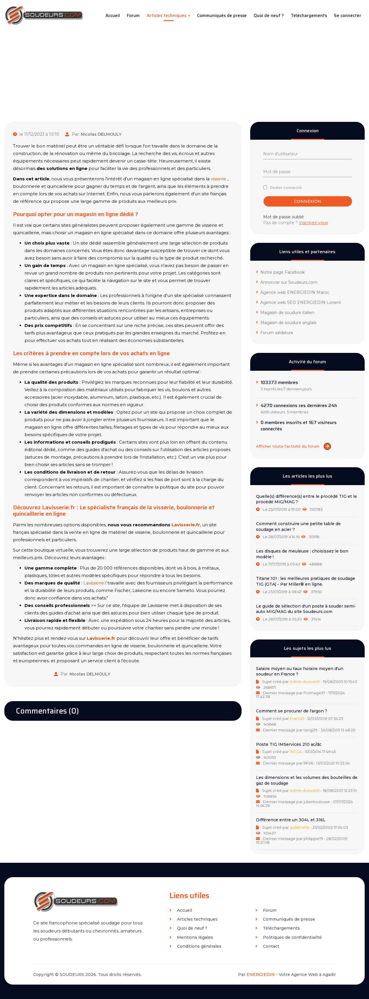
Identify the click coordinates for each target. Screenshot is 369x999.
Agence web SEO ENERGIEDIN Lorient (298, 302)
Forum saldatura (274, 332)
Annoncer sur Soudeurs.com (286, 282)
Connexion (307, 201)
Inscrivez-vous (313, 222)
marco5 (297, 718)
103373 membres (279, 382)
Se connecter (347, 15)
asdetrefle (299, 827)
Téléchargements (309, 15)
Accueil (113, 15)
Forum (133, 15)
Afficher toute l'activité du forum (293, 446)
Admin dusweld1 (305, 681)
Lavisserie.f (94, 583)
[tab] (307, 503)
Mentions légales (191, 937)
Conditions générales (195, 946)
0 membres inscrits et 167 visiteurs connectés (299, 425)
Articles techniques (168, 15)
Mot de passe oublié (283, 217)
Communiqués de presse (222, 15)
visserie (218, 178)
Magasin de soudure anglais (286, 322)
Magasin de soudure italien (285, 312)
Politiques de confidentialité (288, 937)
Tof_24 (296, 751)
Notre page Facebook (280, 272)
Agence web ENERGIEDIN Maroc (292, 292)
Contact (267, 946)
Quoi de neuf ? (269, 15)
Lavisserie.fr (186, 524)
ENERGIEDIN (260, 974)
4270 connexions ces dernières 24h (299, 405)
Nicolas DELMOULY (101, 134)
